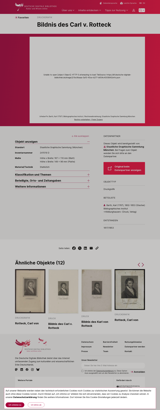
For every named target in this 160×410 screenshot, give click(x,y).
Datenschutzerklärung (25, 397)
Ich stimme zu (15, 405)
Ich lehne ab (36, 405)
